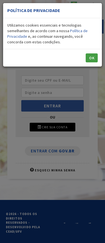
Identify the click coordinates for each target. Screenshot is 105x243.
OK (91, 57)
